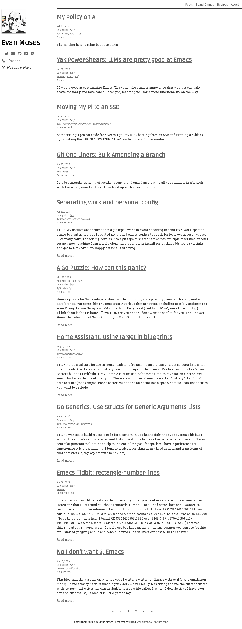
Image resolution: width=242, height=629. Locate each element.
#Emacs (61, 76)
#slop (65, 33)
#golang (66, 287)
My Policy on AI (77, 17)
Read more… (66, 255)
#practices (75, 33)
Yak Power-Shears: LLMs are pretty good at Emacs (124, 60)
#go (59, 287)
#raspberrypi (70, 124)
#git (59, 171)
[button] (113, 611)
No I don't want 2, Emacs (90, 551)
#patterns (86, 423)
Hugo (132, 621)
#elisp (77, 568)
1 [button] (128, 611)
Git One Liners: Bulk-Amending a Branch (111, 154)
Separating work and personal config (107, 202)
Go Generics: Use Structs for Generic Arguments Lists (129, 406)
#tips (65, 171)
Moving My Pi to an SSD (88, 107)
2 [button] (136, 611)
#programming (70, 423)
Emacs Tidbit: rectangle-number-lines (108, 472)
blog (72, 30)
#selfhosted (84, 124)
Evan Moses (21, 43)
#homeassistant (101, 124)
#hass (79, 353)
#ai (58, 33)
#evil (69, 568)
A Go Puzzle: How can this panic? (101, 267)
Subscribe (11, 61)
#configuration (81, 218)
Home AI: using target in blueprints (114, 336)
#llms (70, 76)
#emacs (61, 218)
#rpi (59, 124)
